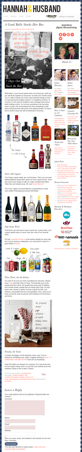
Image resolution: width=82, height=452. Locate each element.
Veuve (13, 238)
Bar (23, 365)
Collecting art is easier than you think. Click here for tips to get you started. (59, 120)
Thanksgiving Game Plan (22, 369)
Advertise (13, 16)
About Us (66, 61)
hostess (20, 367)
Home (6, 16)
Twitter (60, 34)
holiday (15, 367)
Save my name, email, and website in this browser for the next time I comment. (27, 426)
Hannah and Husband (31, 8)
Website (7, 418)
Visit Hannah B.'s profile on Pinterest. (66, 243)
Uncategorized (25, 364)
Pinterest (68, 34)
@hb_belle (57, 89)
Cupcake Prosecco (17, 234)
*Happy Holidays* (15, 365)
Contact (28, 16)
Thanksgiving (9, 369)
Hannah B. (30, 29)
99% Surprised (61, 161)
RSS (72, 34)
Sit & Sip (27, 367)
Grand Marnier (36, 182)
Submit (21, 16)
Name (7, 405)
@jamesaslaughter (73, 89)
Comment (8, 387)
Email (7, 411)
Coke (10, 277)
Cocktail (27, 365)
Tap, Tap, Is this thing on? (65, 166)
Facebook (64, 34)
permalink (43, 369)
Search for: (51, 16)
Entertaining (8, 367)
